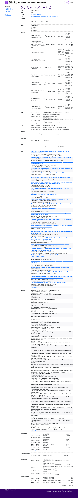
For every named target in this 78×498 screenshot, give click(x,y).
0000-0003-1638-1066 (36, 14)
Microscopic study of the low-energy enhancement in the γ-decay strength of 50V (52, 168)
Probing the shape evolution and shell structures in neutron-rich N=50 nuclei (50, 177)
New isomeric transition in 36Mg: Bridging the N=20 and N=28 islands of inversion (52, 271)
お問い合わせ (8, 15)
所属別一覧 (8, 8)
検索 (67, 2)
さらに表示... (34, 287)
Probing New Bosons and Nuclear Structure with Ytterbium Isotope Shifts (50, 244)
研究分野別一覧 (9, 9)
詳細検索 (8, 11)
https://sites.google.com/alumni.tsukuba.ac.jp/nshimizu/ (44, 16)
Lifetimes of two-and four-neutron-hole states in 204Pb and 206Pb (48, 173)
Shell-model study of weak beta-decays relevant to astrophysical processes (50, 267)
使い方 (6, 14)
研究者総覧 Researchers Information (32, 3)
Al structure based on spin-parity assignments (43, 208)
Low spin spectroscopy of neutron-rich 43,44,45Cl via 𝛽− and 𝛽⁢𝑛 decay (48, 282)
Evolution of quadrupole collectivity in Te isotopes (44, 194)
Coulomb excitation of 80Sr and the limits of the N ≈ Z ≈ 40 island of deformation (51, 203)
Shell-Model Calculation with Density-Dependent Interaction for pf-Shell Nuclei (51, 157)
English (71, 2)
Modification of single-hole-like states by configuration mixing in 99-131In (50, 199)
